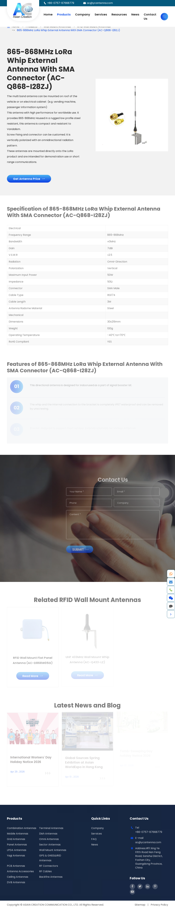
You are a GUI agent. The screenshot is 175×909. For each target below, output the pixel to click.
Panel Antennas (17, 844)
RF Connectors (48, 866)
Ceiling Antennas (17, 877)
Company (82, 14)
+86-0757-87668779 (60, 3)
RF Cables (45, 871)
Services (101, 14)
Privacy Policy (159, 905)
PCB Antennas (16, 866)
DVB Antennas (16, 882)
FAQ (94, 839)
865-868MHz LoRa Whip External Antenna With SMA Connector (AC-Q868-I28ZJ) (68, 30)
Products (64, 14)
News (135, 14)
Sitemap (140, 905)
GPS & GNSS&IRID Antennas (50, 858)
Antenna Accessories (20, 871)
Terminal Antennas (51, 828)
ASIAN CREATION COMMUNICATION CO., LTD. (51, 905)
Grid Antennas (16, 839)
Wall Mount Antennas (52, 850)
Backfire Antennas (51, 877)
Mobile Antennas (17, 833)
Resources (119, 14)
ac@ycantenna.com (100, 3)
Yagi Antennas (16, 855)
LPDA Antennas (16, 850)
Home (48, 14)
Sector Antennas (50, 844)
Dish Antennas (48, 833)
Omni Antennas (49, 839)
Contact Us (150, 16)
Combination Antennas (21, 828)
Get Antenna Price (29, 179)
